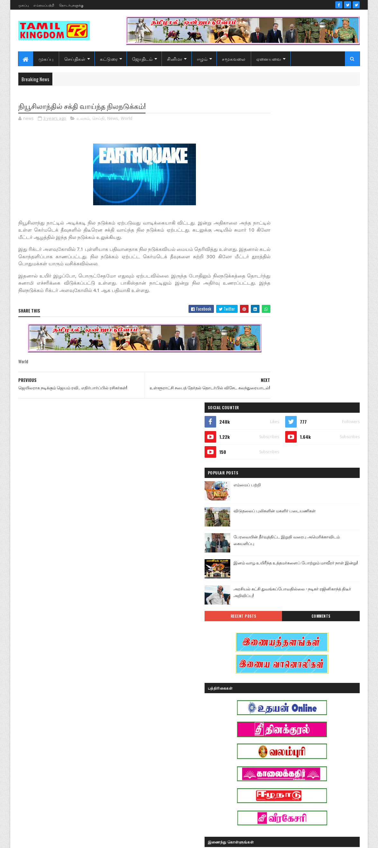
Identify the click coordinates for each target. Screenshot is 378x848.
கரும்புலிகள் (271, 717)
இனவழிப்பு (307, 672)
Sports (265, 650)
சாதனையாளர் (272, 740)
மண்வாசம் (315, 762)
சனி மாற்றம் (309, 728)
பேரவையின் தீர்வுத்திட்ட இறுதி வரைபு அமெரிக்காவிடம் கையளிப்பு (322, 237)
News (112, 119)
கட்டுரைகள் (315, 706)
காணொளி (309, 717)
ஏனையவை (268, 58)
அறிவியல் (269, 661)
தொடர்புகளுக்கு (71, 5)
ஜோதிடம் (142, 58)
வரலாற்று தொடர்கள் (278, 785)
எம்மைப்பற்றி (43, 5)
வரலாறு (267, 773)
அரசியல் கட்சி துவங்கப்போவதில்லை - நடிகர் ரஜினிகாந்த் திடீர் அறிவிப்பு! (321, 289)
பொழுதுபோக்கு (274, 762)
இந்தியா (267, 672)
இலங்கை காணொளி (278, 695)
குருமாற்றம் (270, 728)
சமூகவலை (234, 58)
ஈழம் (202, 58)
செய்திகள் (75, 58)
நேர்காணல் (313, 751)
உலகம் (83, 119)
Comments (334, 313)
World (126, 119)
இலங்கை (313, 683)
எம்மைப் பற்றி (299, 182)
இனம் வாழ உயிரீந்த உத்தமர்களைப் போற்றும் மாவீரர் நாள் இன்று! (319, 263)
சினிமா (175, 58)
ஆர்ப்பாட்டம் (310, 661)
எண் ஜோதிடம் (273, 706)
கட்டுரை (109, 58)
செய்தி (98, 119)
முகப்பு (23, 5)
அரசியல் (299, 650)
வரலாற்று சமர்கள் (309, 773)
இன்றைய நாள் (273, 683)
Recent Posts (283, 313)
